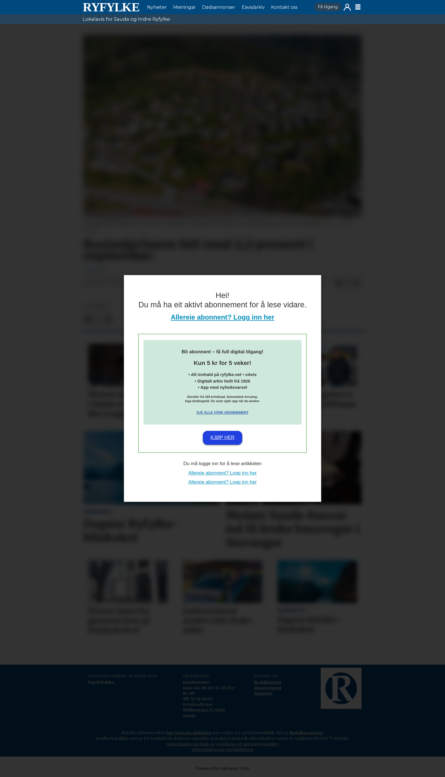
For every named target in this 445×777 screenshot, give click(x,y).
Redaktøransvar (306, 732)
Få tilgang (328, 6)
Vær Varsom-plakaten (188, 732)
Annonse (263, 693)
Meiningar (184, 7)
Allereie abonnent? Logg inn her (222, 317)
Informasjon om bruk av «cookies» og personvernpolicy (222, 744)
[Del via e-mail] (356, 283)
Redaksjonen (267, 682)
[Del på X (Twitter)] (347, 283)
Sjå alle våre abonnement (222, 413)
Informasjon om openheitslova (222, 749)
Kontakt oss (284, 7)
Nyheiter (157, 7)
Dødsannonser (218, 7)
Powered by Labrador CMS (222, 768)
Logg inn (347, 7)
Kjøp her (223, 437)
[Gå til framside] (111, 7)
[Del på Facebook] (338, 283)
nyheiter (97, 306)
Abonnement (268, 687)
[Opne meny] (358, 7)
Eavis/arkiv (253, 7)
